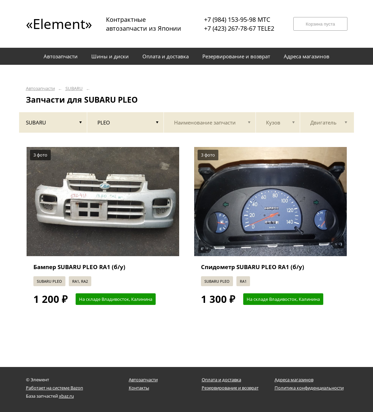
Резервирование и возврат (230, 388)
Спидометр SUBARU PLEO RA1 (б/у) (252, 267)
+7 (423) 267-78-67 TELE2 (239, 28)
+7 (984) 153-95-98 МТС (237, 19)
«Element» (56, 23)
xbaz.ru (66, 396)
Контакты (139, 388)
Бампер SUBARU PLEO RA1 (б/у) (79, 267)
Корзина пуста (320, 24)
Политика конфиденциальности (309, 388)
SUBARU (74, 88)
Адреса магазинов (294, 380)
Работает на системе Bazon (54, 388)
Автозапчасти (40, 88)
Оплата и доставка (221, 380)
